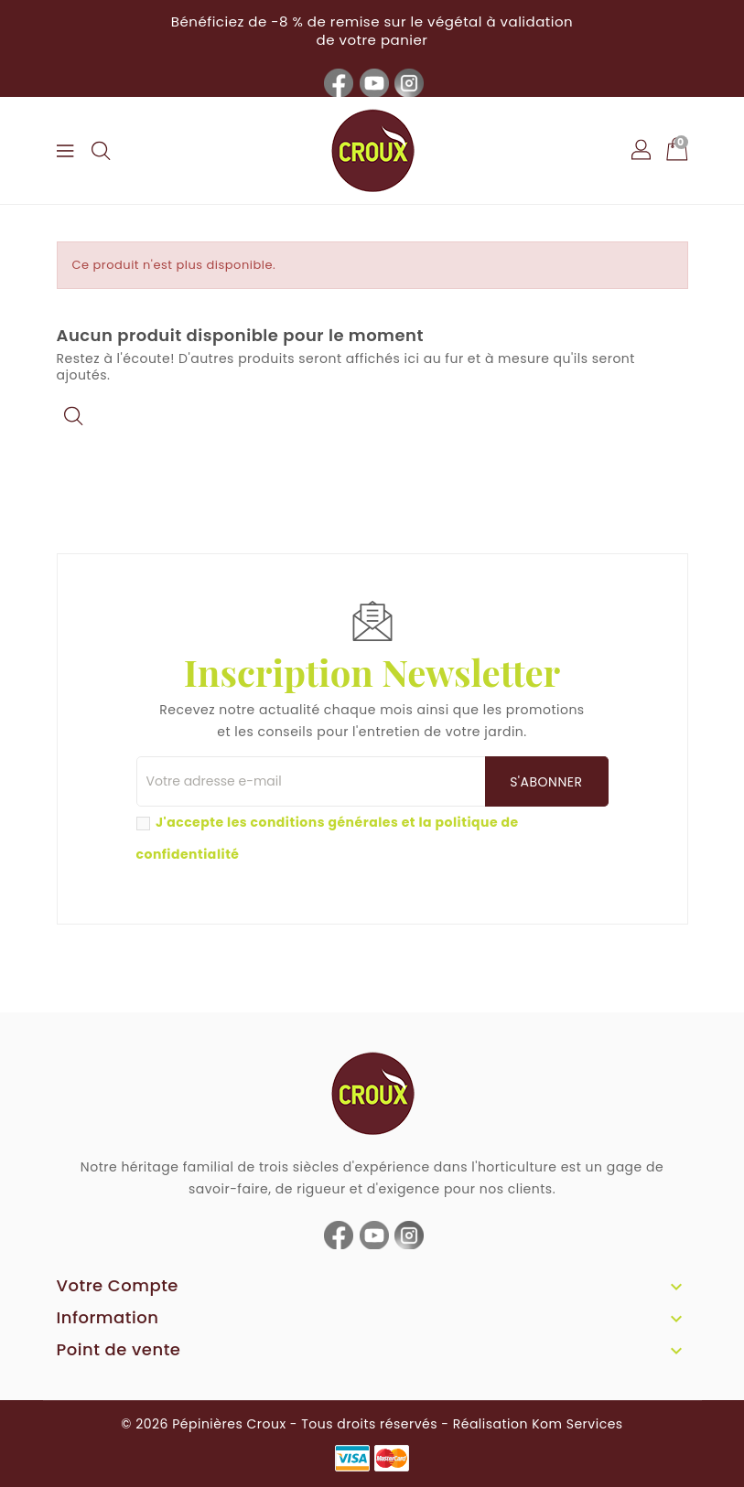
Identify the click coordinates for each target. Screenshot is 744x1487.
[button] (642, 151)
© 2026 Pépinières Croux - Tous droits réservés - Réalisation (326, 1424)
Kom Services (577, 1424)
